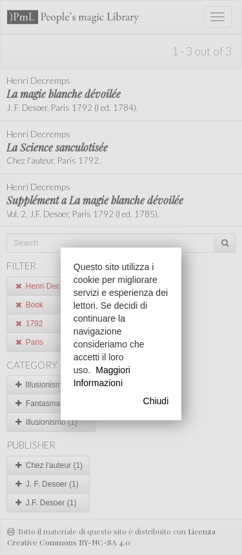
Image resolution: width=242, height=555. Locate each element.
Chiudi (156, 401)
